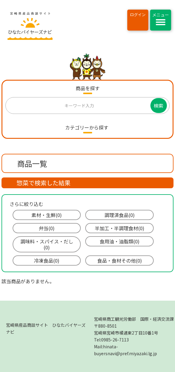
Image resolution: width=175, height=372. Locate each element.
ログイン (138, 14)
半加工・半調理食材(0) (119, 228)
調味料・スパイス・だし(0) (46, 244)
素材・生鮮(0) (47, 215)
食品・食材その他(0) (119, 260)
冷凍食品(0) (46, 260)
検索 (158, 105)
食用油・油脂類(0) (120, 241)
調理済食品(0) (119, 215)
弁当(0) (47, 228)
